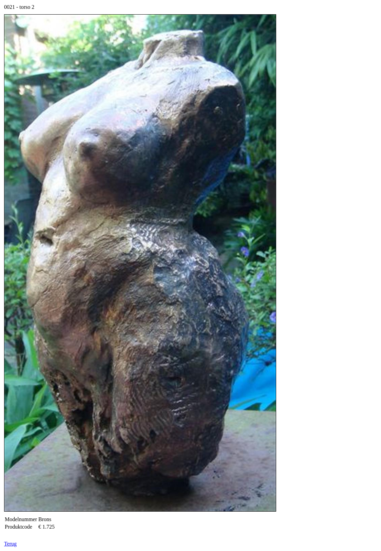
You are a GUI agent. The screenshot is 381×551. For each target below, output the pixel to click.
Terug (10, 544)
